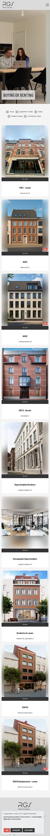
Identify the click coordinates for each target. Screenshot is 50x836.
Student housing (15, 115)
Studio (38, 111)
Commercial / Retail (32, 115)
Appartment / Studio (24, 111)
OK (7, 830)
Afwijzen (16, 830)
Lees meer (28, 830)
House (10, 111)
